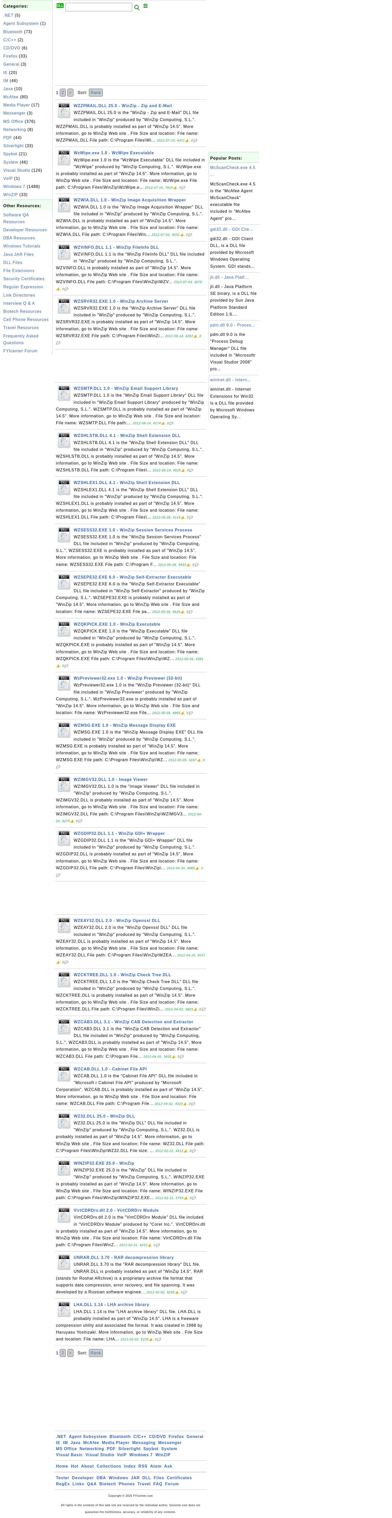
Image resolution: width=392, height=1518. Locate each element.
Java (8, 89)
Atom (156, 1466)
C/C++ (9, 40)
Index (130, 1466)
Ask (168, 1466)
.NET (8, 15)
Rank (96, 92)
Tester (62, 1478)
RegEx (63, 1484)
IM (5, 81)
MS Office (13, 121)
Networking (14, 129)
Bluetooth (13, 32)
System (10, 162)
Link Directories (19, 295)
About (87, 1466)
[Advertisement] (27, 432)
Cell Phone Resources (26, 319)
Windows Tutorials (22, 246)
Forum (172, 1484)
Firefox (10, 56)
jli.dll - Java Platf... (229, 277)
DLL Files (13, 262)
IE (5, 72)
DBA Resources (19, 238)
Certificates (179, 1478)
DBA (101, 1478)
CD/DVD (11, 48)
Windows (118, 1478)
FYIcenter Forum (20, 351)
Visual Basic (69, 1455)
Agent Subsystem (21, 23)
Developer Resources (25, 230)
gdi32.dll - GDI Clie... (231, 229)
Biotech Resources (22, 311)
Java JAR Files (18, 254)
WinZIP (10, 195)
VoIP (8, 178)
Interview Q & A (19, 303)
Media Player (16, 105)
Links (78, 1484)
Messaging (144, 1442)
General (11, 64)
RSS (143, 1466)
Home (62, 1466)
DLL (146, 1478)
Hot (75, 1466)
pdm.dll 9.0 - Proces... (233, 325)
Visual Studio (16, 170)
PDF (7, 138)
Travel (144, 1484)
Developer (83, 1478)
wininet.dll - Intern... (230, 380)
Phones (127, 1484)
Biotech (108, 1484)
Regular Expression (23, 287)
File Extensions (19, 270)
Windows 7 (14, 186)
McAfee (10, 97)
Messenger (14, 113)
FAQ (158, 1484)
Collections (109, 1466)
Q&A (92, 1484)
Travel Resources (21, 327)
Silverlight (13, 146)
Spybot (10, 154)
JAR (135, 1478)
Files (159, 1478)
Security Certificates (24, 279)
